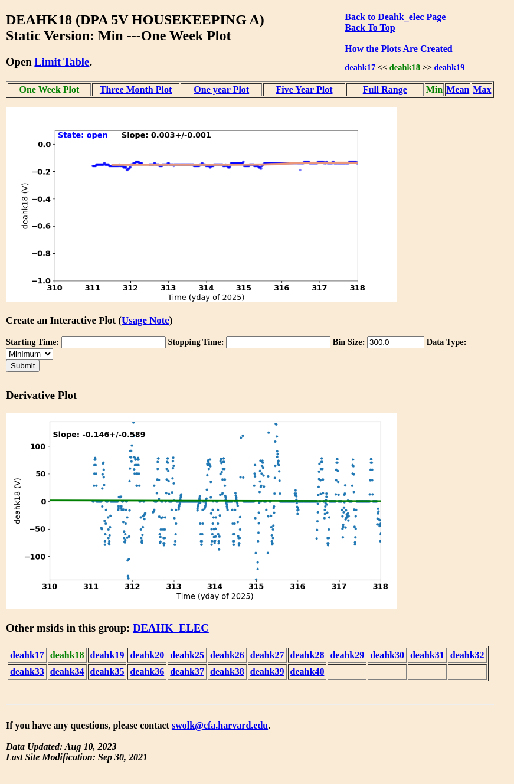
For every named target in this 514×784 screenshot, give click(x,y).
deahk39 (267, 672)
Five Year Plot (304, 89)
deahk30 (387, 655)
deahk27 (267, 655)
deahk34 (67, 672)
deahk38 (227, 672)
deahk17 (360, 67)
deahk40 (307, 672)
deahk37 (187, 672)
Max (482, 89)
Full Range (385, 89)
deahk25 (187, 655)
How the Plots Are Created (398, 49)
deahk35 (107, 672)
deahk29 (347, 655)
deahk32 (467, 655)
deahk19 (449, 67)
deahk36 (147, 672)
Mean (457, 89)
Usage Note (145, 320)
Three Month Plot (136, 89)
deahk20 (147, 655)
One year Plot (221, 89)
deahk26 (227, 655)
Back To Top (370, 27)
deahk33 (27, 672)
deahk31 (427, 655)
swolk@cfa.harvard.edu (220, 725)
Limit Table (61, 61)
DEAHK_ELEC (171, 628)
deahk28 (307, 655)
